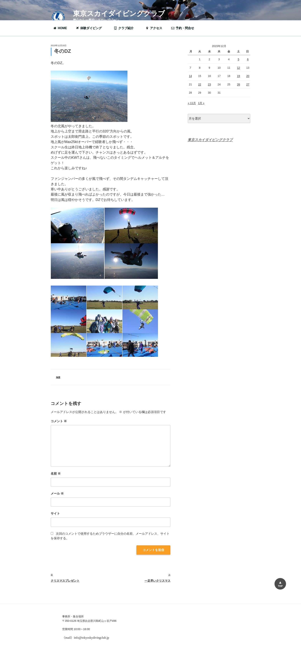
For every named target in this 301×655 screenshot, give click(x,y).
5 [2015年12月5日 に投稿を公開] (238, 59)
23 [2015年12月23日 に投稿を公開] (209, 84)
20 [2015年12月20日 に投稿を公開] (247, 76)
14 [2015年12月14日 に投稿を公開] (190, 76)
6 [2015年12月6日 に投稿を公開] (248, 59)
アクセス (153, 28)
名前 (56, 473)
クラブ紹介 (125, 28)
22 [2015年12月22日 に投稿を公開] (199, 84)
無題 (58, 377)
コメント (59, 421)
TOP (280, 586)
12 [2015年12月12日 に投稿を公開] (238, 67)
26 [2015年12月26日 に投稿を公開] (238, 84)
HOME (60, 28)
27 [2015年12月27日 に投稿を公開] (247, 84)
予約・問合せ (184, 28)
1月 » (201, 103)
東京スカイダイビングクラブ (119, 13)
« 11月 (192, 103)
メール (57, 493)
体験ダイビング (90, 28)
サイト (55, 513)
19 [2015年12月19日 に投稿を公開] (238, 76)
